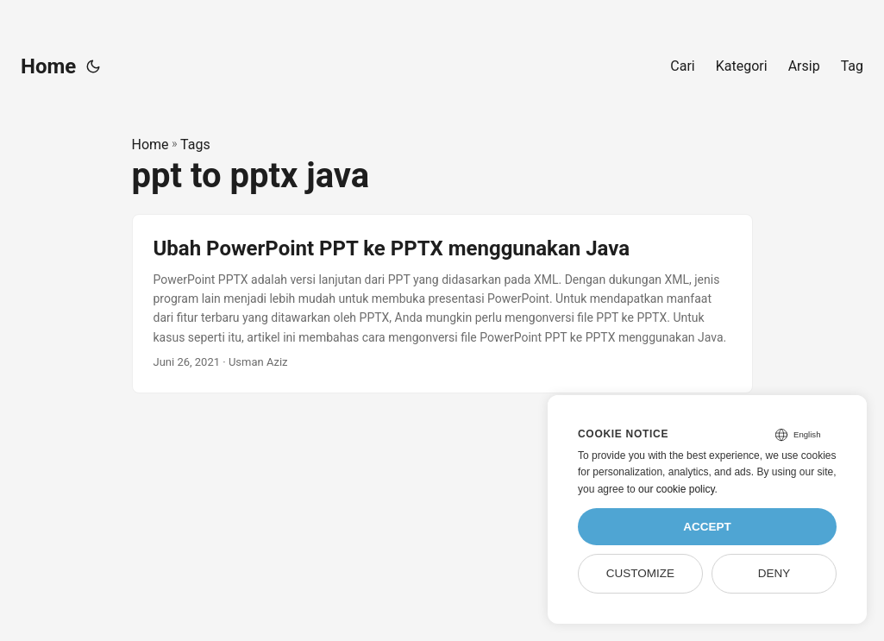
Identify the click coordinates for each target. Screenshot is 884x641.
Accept (707, 526)
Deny (774, 573)
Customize (640, 573)
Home (48, 66)
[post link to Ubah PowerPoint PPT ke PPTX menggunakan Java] (442, 304)
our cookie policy (676, 489)
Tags (195, 144)
